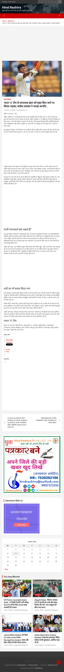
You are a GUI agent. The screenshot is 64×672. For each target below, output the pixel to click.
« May (6, 569)
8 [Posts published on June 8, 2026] (7, 554)
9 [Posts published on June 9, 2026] (15, 554)
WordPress (39, 668)
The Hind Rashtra (50, 645)
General (38, 595)
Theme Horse (52, 665)
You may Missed (12, 576)
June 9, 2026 (8, 610)
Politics (38, 630)
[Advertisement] (32, 45)
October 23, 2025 (9, 110)
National (7, 99)
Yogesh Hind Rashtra (21, 610)
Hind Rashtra (11, 7)
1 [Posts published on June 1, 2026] (7, 550)
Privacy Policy (33, 665)
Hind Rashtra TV (22, 110)
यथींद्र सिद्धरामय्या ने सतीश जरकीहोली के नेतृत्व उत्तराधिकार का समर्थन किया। (46, 420)
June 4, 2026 (38, 645)
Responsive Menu (59, 2)
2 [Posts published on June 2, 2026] (15, 550)
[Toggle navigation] (4, 15)
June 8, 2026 (8, 645)
